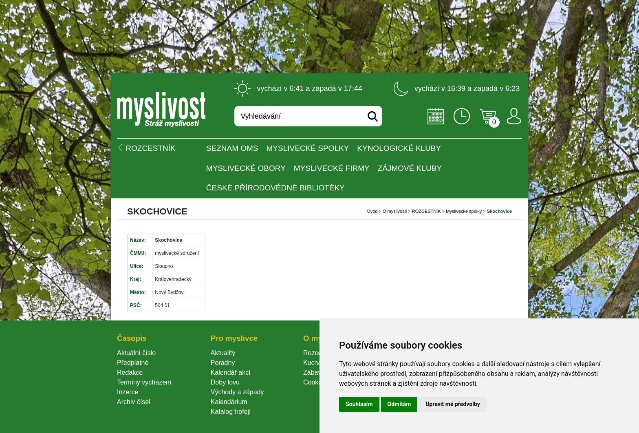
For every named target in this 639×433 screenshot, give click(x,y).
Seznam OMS (232, 148)
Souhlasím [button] (359, 404)
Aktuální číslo (136, 352)
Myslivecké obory (246, 168)
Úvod (372, 211)
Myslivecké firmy (332, 168)
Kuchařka (317, 362)
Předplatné (132, 362)
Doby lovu (225, 382)
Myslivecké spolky (308, 148)
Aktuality (223, 352)
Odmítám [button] (399, 404)
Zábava (314, 372)
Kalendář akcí (231, 372)
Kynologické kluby (399, 148)
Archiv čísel (133, 401)
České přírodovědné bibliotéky (275, 187)
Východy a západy (237, 392)
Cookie (315, 382)
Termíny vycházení (144, 382)
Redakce (130, 372)
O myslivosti (395, 211)
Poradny (223, 362)
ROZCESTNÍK (426, 211)
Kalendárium (229, 401)
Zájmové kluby (410, 168)
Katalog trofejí (231, 411)
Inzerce (127, 392)
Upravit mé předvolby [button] (452, 404)
